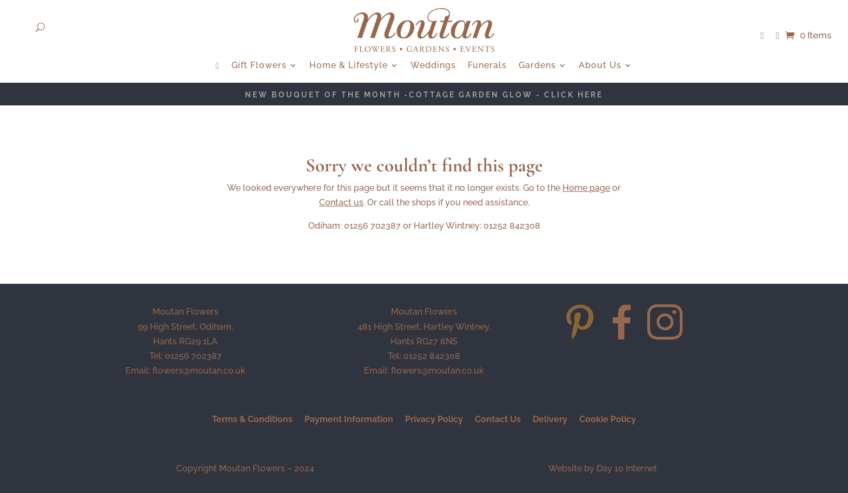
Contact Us (498, 420)
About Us (600, 66)
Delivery (550, 420)
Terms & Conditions (252, 420)
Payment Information (348, 420)
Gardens (537, 66)
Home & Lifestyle (348, 66)
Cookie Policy (607, 420)
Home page (586, 188)
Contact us (341, 202)
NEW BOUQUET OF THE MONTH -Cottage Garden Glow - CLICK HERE (424, 95)
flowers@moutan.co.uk (199, 370)
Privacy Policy (434, 420)
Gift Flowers (259, 66)
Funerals (487, 66)
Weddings (433, 66)
